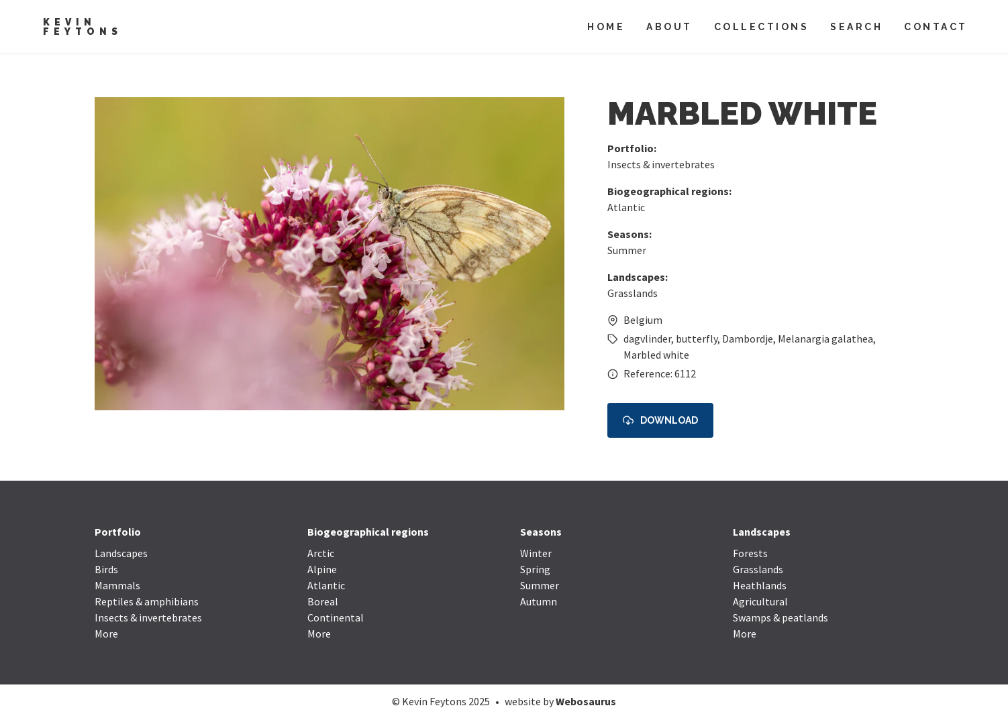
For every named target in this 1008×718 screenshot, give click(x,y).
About (669, 26)
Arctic (320, 553)
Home (606, 26)
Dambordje (747, 338)
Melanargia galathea (825, 338)
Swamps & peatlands (780, 617)
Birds (106, 569)
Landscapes (121, 553)
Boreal (322, 601)
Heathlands (760, 585)
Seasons (541, 531)
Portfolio (118, 531)
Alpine (322, 569)
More (106, 633)
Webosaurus (586, 701)
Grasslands (632, 293)
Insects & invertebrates (661, 164)
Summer (626, 250)
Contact (936, 26)
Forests (750, 553)
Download (660, 420)
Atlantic (626, 207)
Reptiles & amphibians (147, 601)
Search (856, 26)
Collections (761, 26)
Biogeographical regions (368, 531)
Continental (335, 617)
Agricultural (760, 601)
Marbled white (656, 354)
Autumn (538, 601)
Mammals (117, 585)
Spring (535, 569)
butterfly (696, 338)
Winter (536, 553)
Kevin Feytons (82, 26)
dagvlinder (647, 338)
